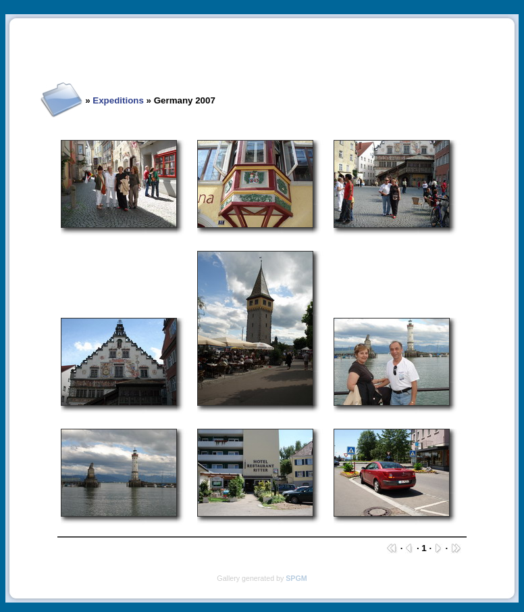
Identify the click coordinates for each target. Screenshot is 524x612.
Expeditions (118, 100)
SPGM (296, 578)
